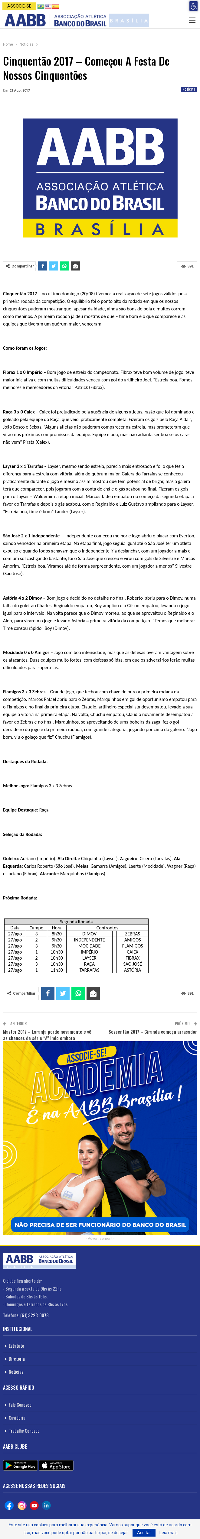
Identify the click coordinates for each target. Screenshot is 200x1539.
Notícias (189, 89)
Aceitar (144, 1532)
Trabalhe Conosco (24, 1430)
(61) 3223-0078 (34, 1315)
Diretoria (17, 1358)
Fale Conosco (20, 1404)
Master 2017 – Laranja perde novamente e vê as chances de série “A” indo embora (47, 1034)
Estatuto (16, 1345)
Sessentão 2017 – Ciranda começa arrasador (153, 1031)
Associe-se (19, 6)
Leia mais (168, 1533)
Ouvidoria (17, 1417)
